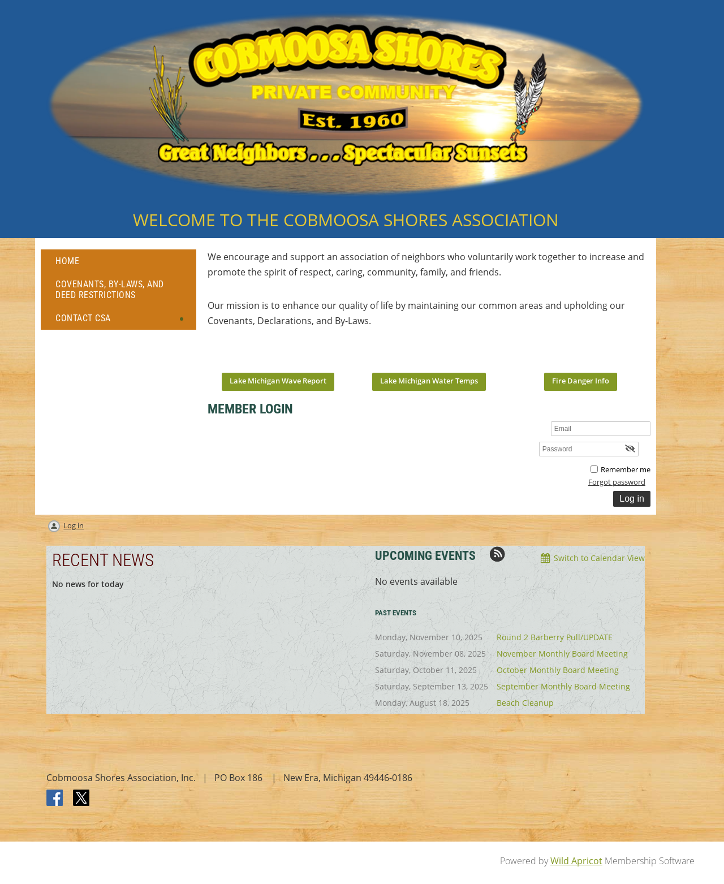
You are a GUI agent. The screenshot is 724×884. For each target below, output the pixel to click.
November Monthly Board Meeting (562, 653)
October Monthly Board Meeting (558, 670)
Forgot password (616, 482)
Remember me (625, 469)
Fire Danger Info (580, 381)
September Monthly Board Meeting (563, 686)
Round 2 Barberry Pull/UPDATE (555, 637)
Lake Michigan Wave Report (278, 381)
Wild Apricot (576, 861)
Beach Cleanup (525, 702)
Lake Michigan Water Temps (429, 381)
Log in (73, 525)
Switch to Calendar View (599, 558)
